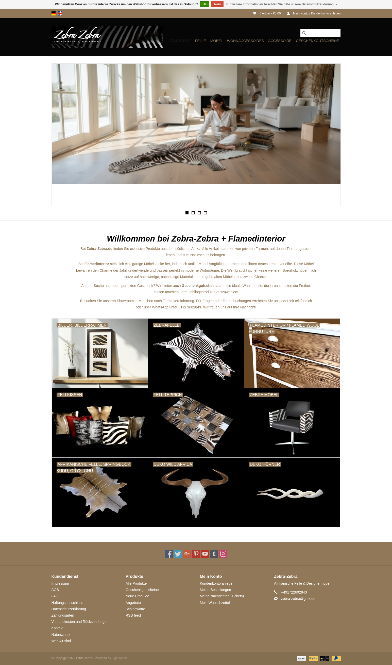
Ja (204, 4)
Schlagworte (135, 609)
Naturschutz (61, 635)
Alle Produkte (136, 583)
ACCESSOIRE (280, 41)
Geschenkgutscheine (317, 41)
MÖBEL (216, 41)
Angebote (133, 603)
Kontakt (57, 628)
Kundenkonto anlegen (217, 583)
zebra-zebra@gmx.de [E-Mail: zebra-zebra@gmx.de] (298, 599)
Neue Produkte (137, 596)
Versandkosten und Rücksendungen (80, 622)
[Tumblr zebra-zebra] (214, 554)
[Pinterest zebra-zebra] (196, 554)
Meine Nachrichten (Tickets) (222, 596)
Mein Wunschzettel (215, 603)
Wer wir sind (61, 641)
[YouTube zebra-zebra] (205, 554)
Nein (217, 4)
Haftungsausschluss (67, 603)
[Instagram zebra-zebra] (223, 554)
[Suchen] (320, 33)
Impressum (60, 583)
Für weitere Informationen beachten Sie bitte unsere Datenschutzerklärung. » (281, 4)
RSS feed (133, 615)
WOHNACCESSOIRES (245, 41)
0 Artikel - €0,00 (267, 13)
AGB (55, 590)
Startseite (180, 41)
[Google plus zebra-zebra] (187, 554)
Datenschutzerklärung (69, 609)
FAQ (55, 596)
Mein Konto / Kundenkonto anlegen (314, 13)
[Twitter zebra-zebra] (178, 554)
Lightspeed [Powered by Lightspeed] (119, 658)
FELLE (200, 41)
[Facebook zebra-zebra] (169, 554)
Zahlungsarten (63, 615)
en (60, 13)
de (54, 13)
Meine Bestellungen (215, 590)
